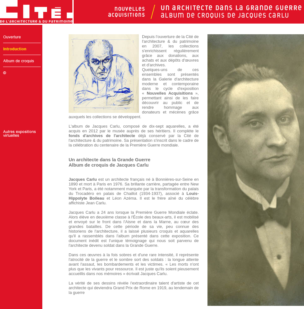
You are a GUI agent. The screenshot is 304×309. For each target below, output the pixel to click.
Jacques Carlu (83, 179)
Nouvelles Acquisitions (170, 93)
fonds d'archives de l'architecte (102, 135)
